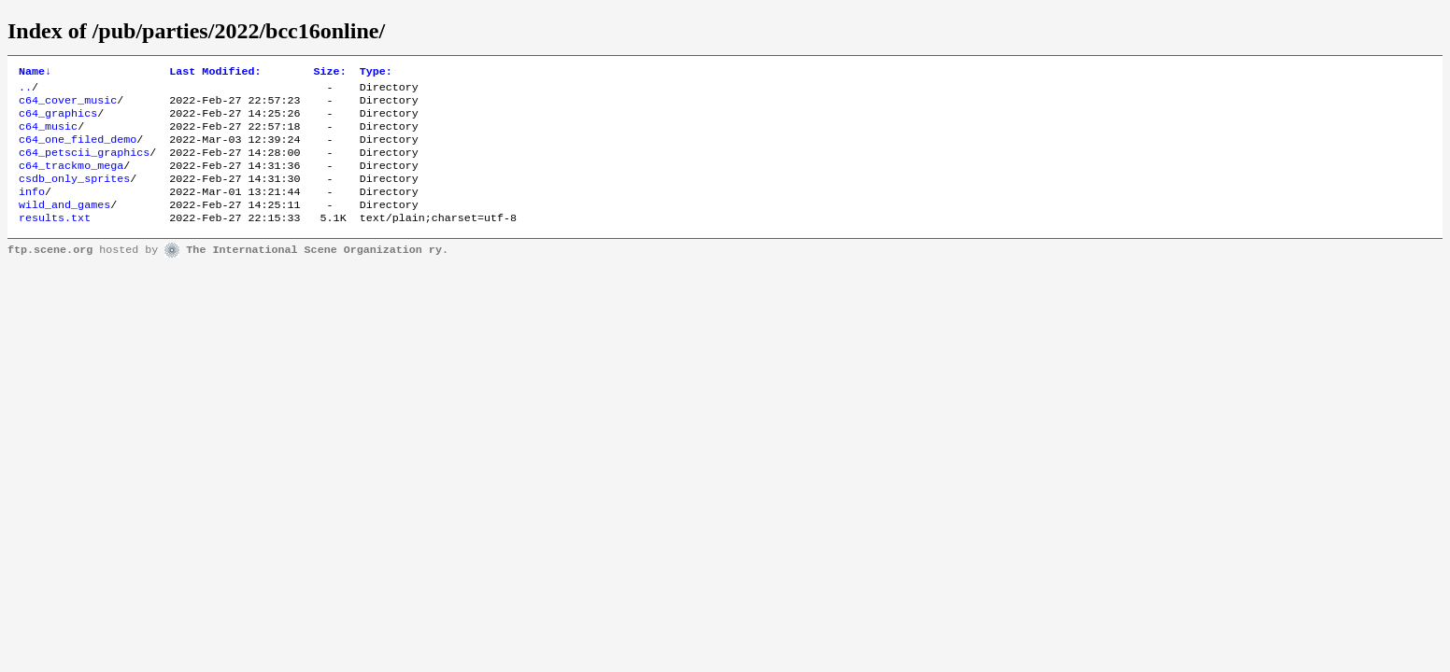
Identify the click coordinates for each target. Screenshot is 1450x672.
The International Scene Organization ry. (317, 272)
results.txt (55, 239)
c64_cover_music (68, 105)
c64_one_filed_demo (77, 150)
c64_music (48, 135)
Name (35, 72)
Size (330, 72)
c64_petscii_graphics (84, 165)
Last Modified (215, 72)
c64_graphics (58, 120)
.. (25, 90)
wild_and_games (64, 224)
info (32, 210)
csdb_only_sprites (74, 195)
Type (376, 72)
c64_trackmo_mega (71, 180)
